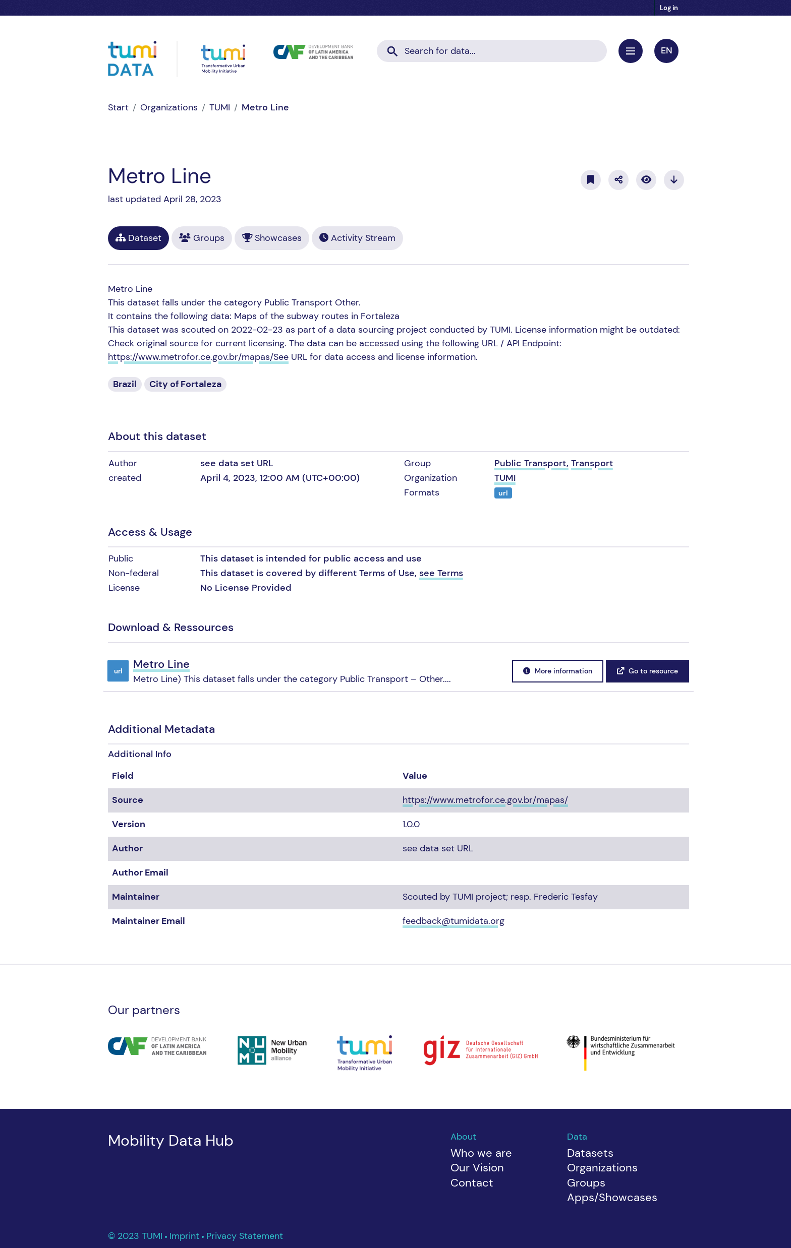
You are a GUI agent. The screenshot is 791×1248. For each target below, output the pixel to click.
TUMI (219, 107)
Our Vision (477, 1167)
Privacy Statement (244, 1236)
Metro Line (265, 107)
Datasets (590, 1153)
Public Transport (530, 463)
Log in (669, 8)
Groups (201, 238)
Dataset (138, 238)
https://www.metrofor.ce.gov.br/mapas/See (198, 357)
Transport (592, 463)
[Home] (118, 107)
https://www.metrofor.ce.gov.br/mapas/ (485, 800)
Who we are (481, 1153)
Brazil (125, 384)
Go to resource (647, 670)
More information (557, 670)
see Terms (441, 573)
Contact (471, 1182)
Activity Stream (357, 238)
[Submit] (392, 47)
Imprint (186, 1236)
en (666, 50)
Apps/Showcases (612, 1197)
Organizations (169, 107)
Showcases (272, 238)
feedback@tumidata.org (453, 921)
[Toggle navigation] (630, 51)
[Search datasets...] (491, 51)
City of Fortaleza (185, 384)
